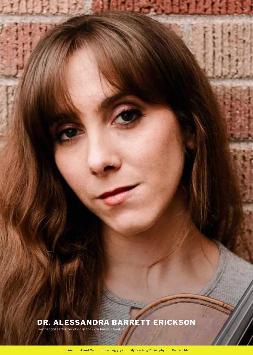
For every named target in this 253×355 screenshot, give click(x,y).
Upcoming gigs (112, 350)
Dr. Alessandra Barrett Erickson (116, 322)
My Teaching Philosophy (147, 350)
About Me (87, 350)
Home (68, 350)
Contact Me (180, 350)
